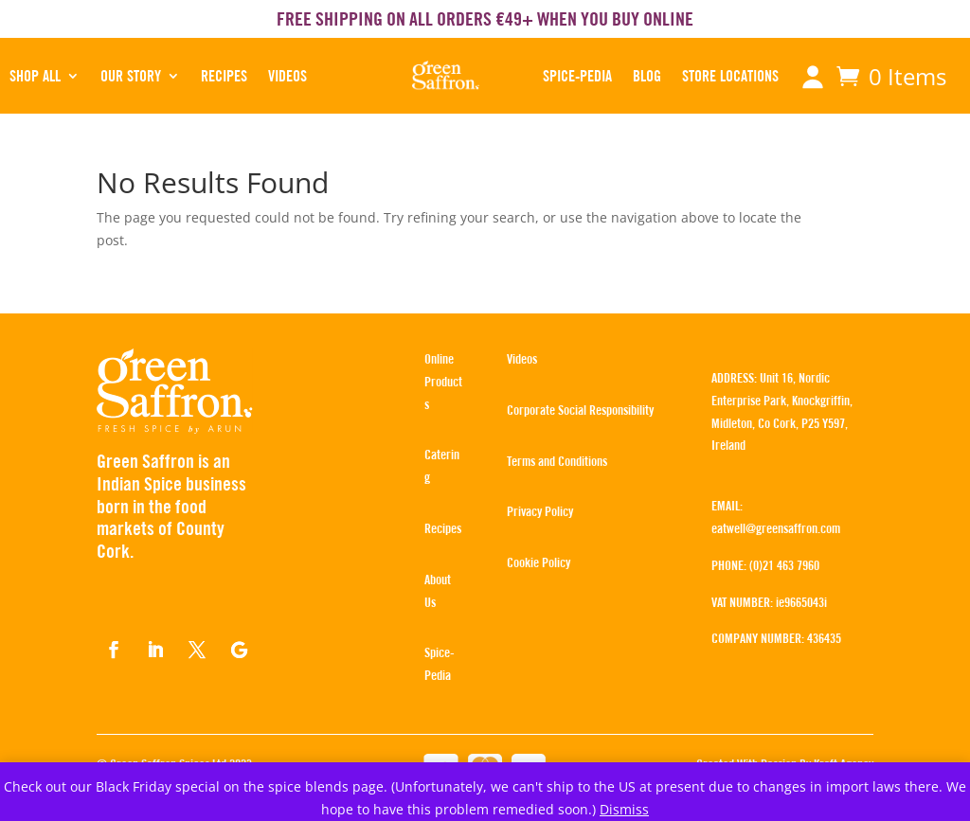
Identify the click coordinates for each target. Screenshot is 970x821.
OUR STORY (130, 75)
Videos (287, 75)
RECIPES (224, 75)
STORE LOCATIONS (730, 75)
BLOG (647, 75)
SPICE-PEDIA (577, 75)
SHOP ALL (35, 75)
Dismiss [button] (624, 809)
